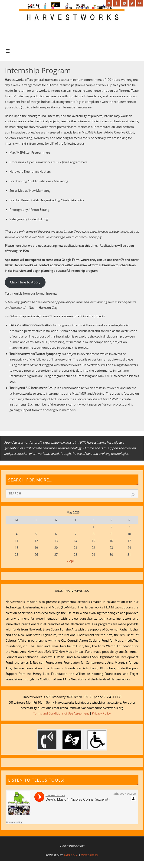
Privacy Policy (101, 713)
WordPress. (89, 855)
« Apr (70, 561)
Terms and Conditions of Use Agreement (61, 713)
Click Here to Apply (25, 282)
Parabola (71, 855)
